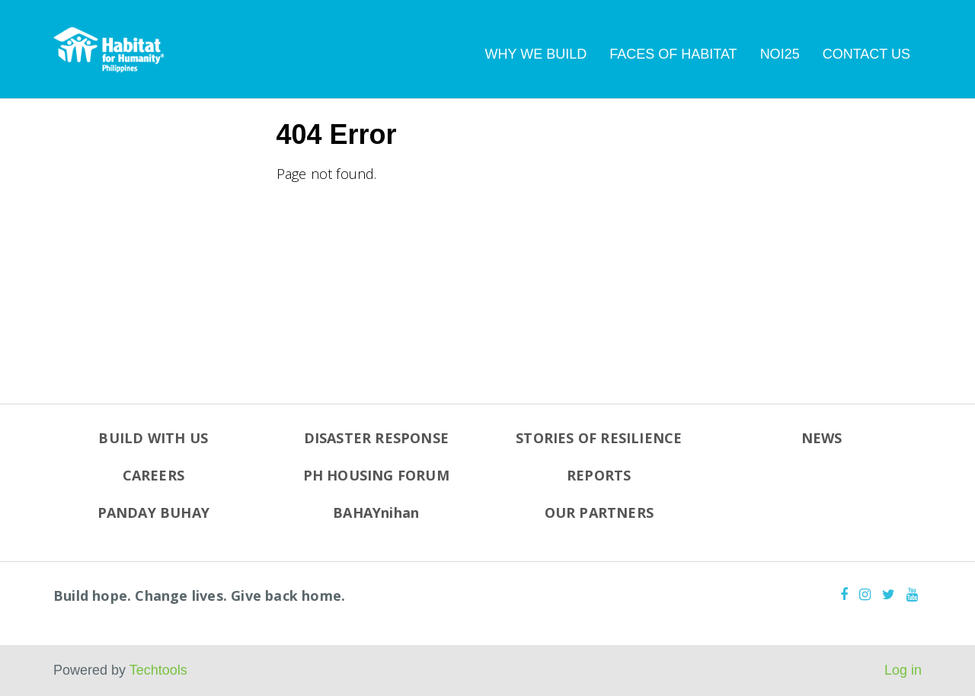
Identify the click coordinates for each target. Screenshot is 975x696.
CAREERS (153, 475)
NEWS (821, 438)
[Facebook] (844, 594)
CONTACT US (866, 54)
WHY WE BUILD (536, 54)
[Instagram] (865, 594)
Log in (903, 670)
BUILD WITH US (153, 438)
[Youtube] (912, 594)
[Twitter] (888, 594)
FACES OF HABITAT (673, 54)
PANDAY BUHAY (153, 512)
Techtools (158, 670)
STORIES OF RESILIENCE (599, 438)
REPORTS (599, 475)
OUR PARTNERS (599, 512)
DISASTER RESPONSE (376, 438)
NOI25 (780, 54)
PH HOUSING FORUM (376, 475)
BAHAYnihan (376, 512)
